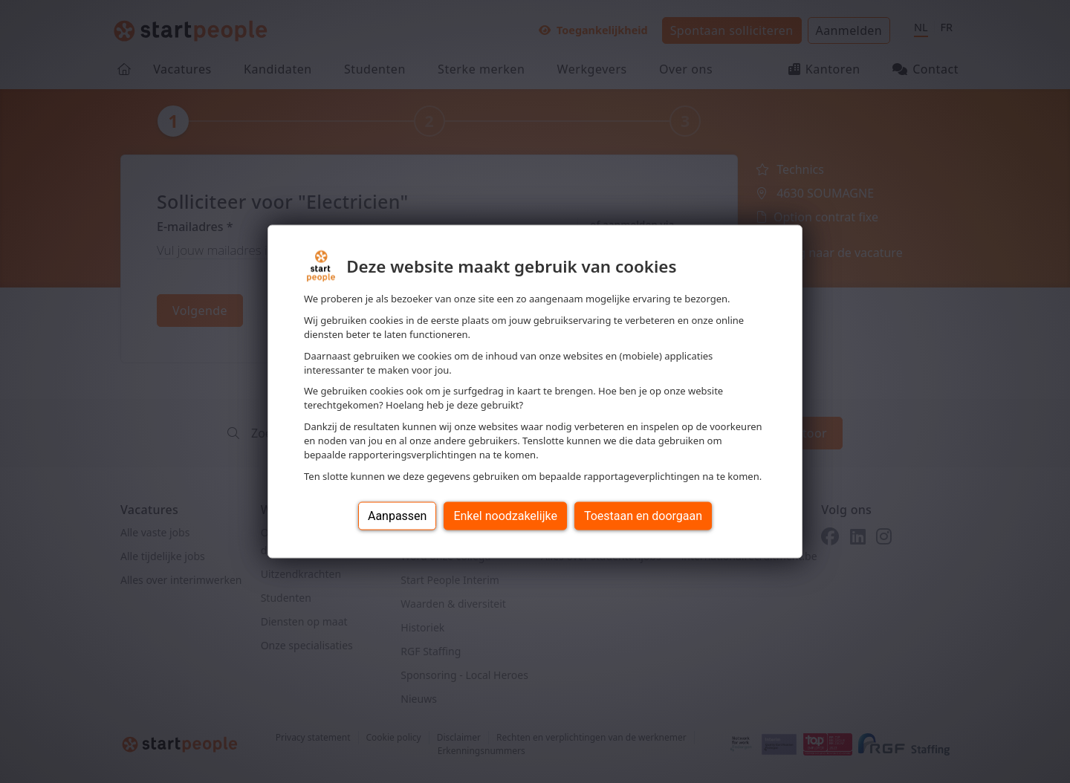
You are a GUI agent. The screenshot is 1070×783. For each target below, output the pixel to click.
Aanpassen (397, 515)
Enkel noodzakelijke (505, 515)
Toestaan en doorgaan (643, 515)
